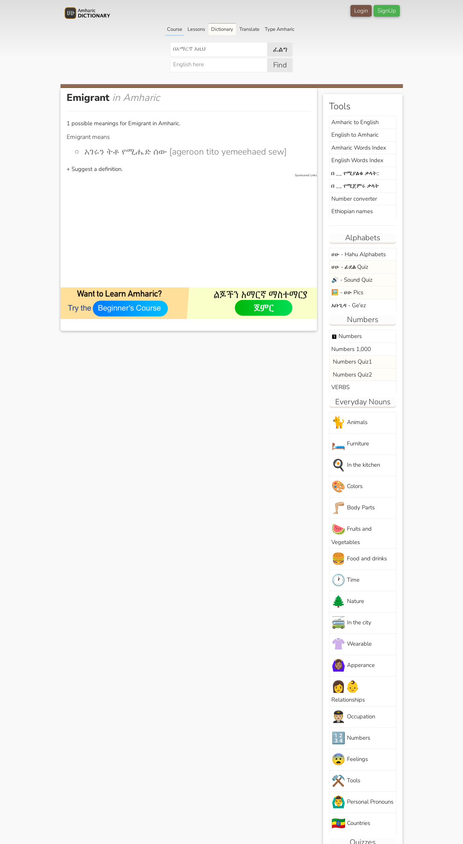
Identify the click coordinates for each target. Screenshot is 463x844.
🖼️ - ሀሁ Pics (347, 292)
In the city (351, 623)
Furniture (350, 444)
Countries (350, 823)
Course (174, 29)
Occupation (353, 717)
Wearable (351, 644)
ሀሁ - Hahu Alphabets (358, 254)
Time (345, 580)
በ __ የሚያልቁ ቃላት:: (355, 173)
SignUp (386, 10)
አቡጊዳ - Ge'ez (348, 305)
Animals (349, 423)
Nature (347, 601)
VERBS (340, 387)
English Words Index (357, 160)
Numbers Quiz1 (351, 361)
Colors (347, 487)
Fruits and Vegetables (351, 534)
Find (280, 65)
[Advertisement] (192, 231)
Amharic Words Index (358, 148)
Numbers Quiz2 (351, 374)
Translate (249, 29)
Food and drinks (359, 559)
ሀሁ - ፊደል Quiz (349, 267)
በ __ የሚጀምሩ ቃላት (355, 186)
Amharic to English (355, 122)
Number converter (354, 199)
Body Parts (353, 508)
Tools (345, 781)
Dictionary (222, 29)
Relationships (348, 691)
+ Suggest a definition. (95, 169)
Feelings (349, 759)
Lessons (196, 29)
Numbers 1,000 (351, 349)
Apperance (353, 665)
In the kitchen (355, 465)
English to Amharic (355, 135)
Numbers (346, 336)
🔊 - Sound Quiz (351, 280)
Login (361, 10)
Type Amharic (279, 29)
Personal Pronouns (362, 802)
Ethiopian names (352, 211)
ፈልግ (280, 49)
